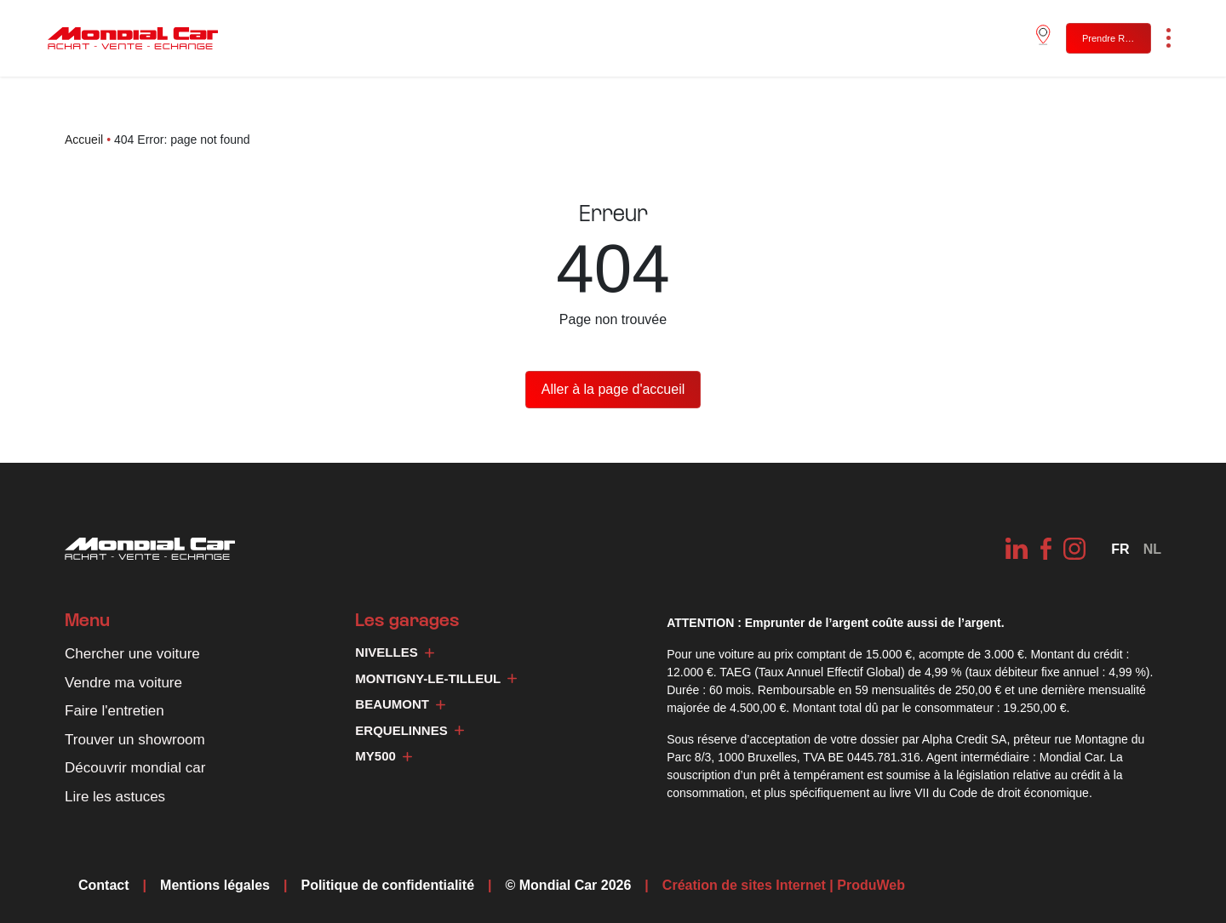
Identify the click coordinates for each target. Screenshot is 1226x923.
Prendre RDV (1109, 38)
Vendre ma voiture (123, 683)
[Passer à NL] (1152, 549)
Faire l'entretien (114, 711)
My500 (383, 756)
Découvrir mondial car (135, 768)
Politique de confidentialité (387, 885)
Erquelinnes (409, 730)
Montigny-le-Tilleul (436, 678)
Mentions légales (215, 885)
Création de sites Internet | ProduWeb (783, 885)
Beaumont (400, 704)
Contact (103, 885)
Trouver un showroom (135, 740)
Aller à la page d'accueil (613, 389)
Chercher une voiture (132, 654)
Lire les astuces (115, 797)
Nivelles (394, 652)
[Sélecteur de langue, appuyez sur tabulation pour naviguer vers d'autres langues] (1120, 549)
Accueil (84, 139)
